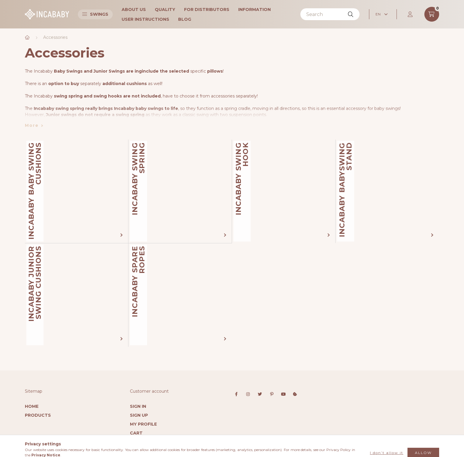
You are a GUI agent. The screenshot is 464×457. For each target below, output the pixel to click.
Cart (136, 433)
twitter (260, 394)
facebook (236, 394)
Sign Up (139, 415)
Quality (165, 9)
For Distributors (206, 9)
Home (31, 406)
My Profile (143, 424)
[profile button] (410, 14)
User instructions (145, 19)
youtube (283, 394)
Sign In (138, 406)
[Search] (330, 14)
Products (38, 415)
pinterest (272, 394)
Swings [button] (95, 14)
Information (254, 9)
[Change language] (381, 14)
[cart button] (431, 14)
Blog (184, 19)
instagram (248, 394)
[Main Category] (27, 37)
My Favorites (146, 442)
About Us (134, 9)
